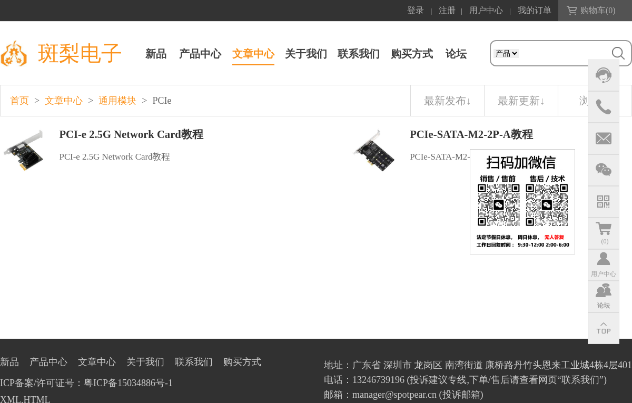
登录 (415, 10)
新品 (155, 54)
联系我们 (359, 54)
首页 (19, 100)
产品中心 (200, 54)
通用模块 (117, 100)
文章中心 (253, 54)
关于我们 (306, 54)
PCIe (161, 100)
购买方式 (412, 54)
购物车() (598, 10)
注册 (447, 10)
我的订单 (534, 10)
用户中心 (486, 10)
